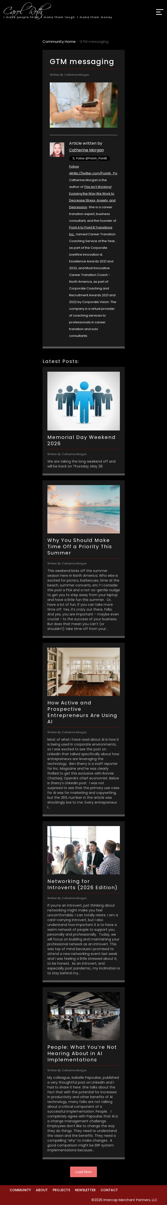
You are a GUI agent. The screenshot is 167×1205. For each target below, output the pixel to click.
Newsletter (85, 1190)
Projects (61, 1190)
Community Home (59, 41)
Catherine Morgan (86, 150)
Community (20, 1190)
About (42, 1190)
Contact (109, 1190)
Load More (83, 1172)
